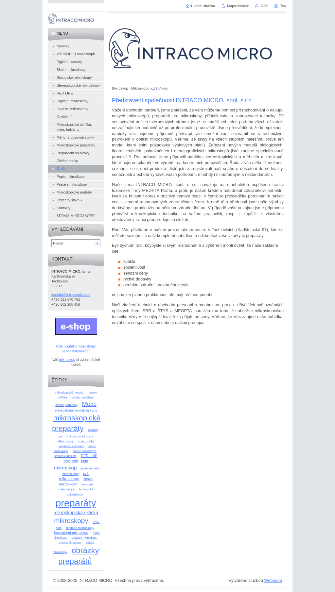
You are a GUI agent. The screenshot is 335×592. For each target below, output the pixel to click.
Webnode (273, 580)
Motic (89, 403)
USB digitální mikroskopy (76, 346)
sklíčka (62, 397)
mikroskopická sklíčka (76, 512)
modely (92, 392)
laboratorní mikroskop (71, 532)
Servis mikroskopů (76, 351)
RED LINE (89, 456)
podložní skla (75, 461)
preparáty (76, 503)
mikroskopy (71, 520)
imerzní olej (86, 441)
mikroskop (67, 360)
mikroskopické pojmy (80, 436)
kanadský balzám (65, 456)
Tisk (283, 6)
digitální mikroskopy (80, 528)
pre (60, 436)
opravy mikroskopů (85, 451)
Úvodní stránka (203, 6)
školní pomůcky (66, 405)
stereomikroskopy (70, 542)
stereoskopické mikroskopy (76, 410)
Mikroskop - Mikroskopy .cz (133, 88)
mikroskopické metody (69, 392)
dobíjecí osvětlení (82, 397)
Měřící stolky (66, 441)
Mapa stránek (238, 6)
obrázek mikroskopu (84, 537)
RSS (264, 6)
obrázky (93, 429)
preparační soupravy (71, 446)
